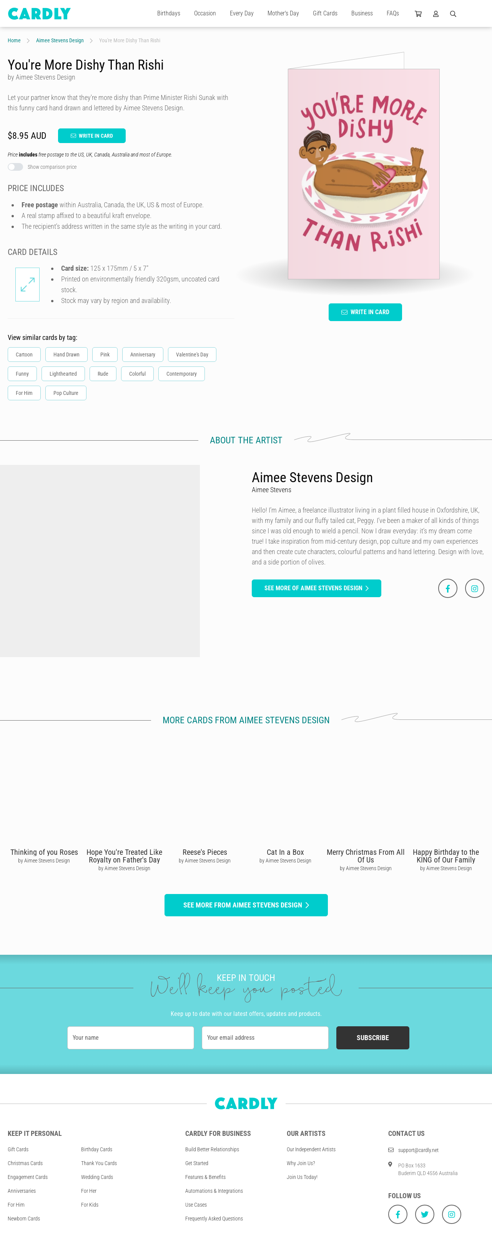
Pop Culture (65, 393)
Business (362, 13)
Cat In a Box (285, 852)
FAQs (393, 13)
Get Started (196, 1163)
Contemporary (181, 374)
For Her (88, 1191)
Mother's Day (283, 13)
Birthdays (168, 13)
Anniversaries (22, 1191)
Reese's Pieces (205, 852)
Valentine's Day (192, 354)
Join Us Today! (302, 1177)
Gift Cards (325, 13)
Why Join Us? (301, 1163)
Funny (22, 374)
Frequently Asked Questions (214, 1218)
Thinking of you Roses (44, 852)
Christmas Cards (25, 1163)
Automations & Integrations (214, 1191)
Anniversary (142, 354)
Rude (103, 374)
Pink (105, 354)
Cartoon (24, 354)
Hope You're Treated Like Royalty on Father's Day (124, 855)
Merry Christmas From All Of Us (366, 855)
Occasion (205, 13)
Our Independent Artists (311, 1149)
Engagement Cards (28, 1177)
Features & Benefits (205, 1177)
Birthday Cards (96, 1149)
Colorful (137, 374)
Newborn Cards (24, 1218)
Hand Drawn (66, 354)
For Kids (89, 1205)
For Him (24, 393)
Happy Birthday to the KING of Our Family (446, 855)
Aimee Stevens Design (60, 40)
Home (14, 40)
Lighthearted (63, 374)
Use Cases (196, 1205)
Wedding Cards (97, 1177)
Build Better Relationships (212, 1149)
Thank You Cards (99, 1163)
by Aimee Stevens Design (44, 860)
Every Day (242, 13)
